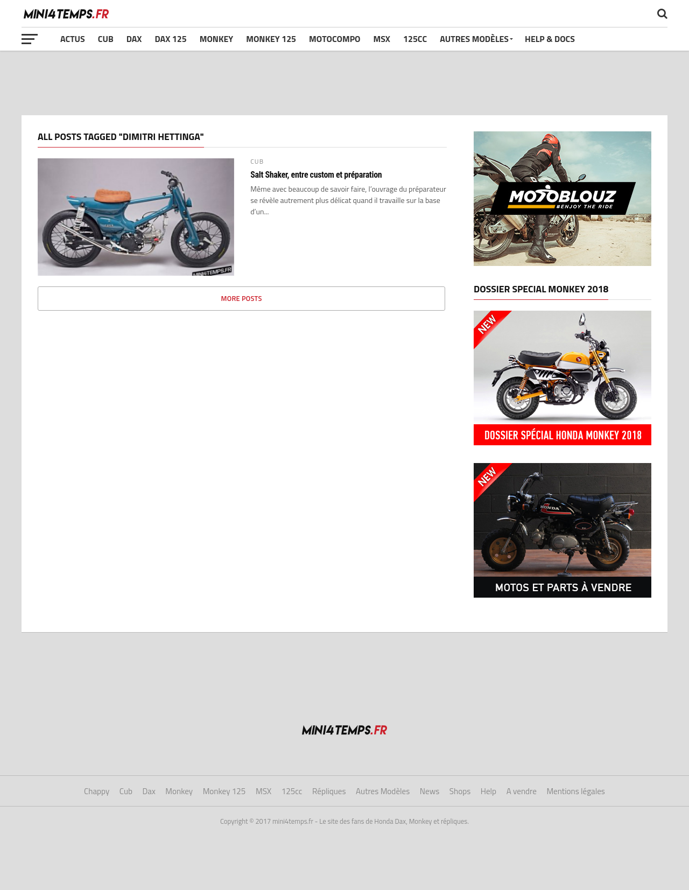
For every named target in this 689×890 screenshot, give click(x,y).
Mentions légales (575, 791)
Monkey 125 (271, 38)
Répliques (329, 791)
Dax (134, 38)
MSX (382, 38)
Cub (106, 38)
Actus (72, 38)
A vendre (522, 791)
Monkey (217, 38)
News (429, 791)
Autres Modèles (474, 38)
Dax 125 (170, 38)
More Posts (241, 298)
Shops (459, 791)
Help (488, 791)
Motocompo (334, 38)
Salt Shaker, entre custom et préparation (316, 175)
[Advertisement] (344, 83)
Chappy (96, 791)
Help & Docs (550, 38)
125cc (415, 38)
